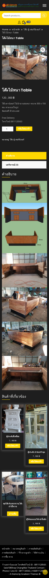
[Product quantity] (7, 129)
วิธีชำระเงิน (38, 552)
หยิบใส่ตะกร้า (24, 128)
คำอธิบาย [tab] (10, 155)
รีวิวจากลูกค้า (25, 552)
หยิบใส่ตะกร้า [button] (12, 445)
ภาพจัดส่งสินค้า (9, 552)
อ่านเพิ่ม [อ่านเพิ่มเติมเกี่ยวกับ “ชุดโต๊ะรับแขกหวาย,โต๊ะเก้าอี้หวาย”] (12, 513)
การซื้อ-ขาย (7, 556)
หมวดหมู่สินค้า (19, 548)
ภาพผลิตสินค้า (35, 548)
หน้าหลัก (6, 548)
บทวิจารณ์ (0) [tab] (12, 164)
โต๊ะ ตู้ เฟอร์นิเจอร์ (17, 139)
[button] (42, 49)
